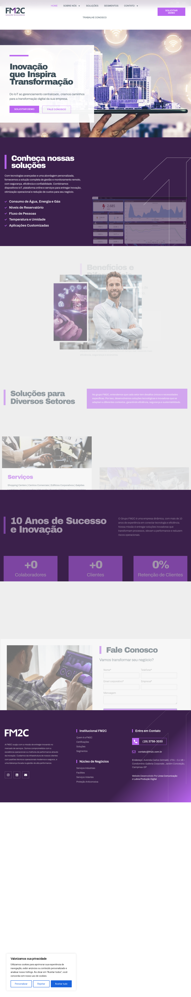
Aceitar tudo (61, 984)
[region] (41, 972)
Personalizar (21, 984)
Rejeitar (41, 984)
